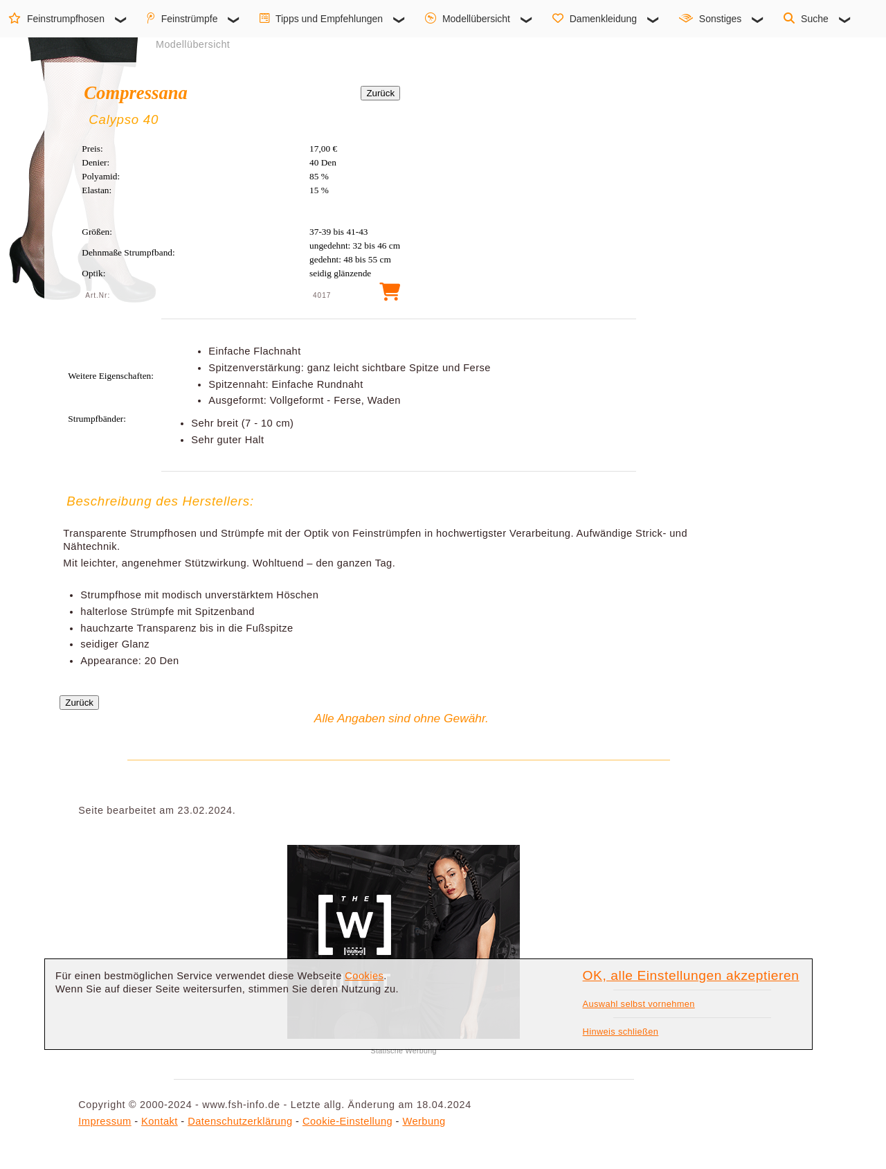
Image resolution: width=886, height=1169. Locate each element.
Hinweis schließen (621, 1031)
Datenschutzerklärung (240, 1121)
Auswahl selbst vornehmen (639, 1004)
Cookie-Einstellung (347, 1121)
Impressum (104, 1121)
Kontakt (159, 1121)
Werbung (423, 1121)
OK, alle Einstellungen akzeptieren (691, 975)
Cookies (364, 975)
